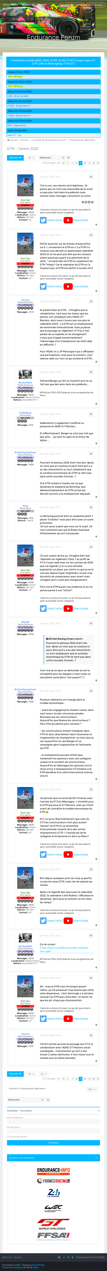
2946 (31, 634)
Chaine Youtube (80, 220)
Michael (25, 622)
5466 (31, 212)
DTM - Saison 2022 (22, 148)
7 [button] (72, 163)
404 (31, 425)
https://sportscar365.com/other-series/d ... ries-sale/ (65, 949)
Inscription (26, 1111)
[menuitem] (25, 4)
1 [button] (67, 163)
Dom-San (25, 200)
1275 (31, 312)
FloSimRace (25, 413)
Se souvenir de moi (18, 1136)
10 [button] (85, 163)
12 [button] (94, 163)
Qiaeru (36, 1267)
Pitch (25, 506)
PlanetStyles (38, 1265)
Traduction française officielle (16, 1267)
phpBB (17, 1265)
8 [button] (76, 163)
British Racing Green (25, 452)
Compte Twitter (54, 220)
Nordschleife (25, 382)
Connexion (12, 1111)
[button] (58, 163)
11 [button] (89, 163)
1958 (31, 465)
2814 (31, 395)
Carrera (25, 300)
